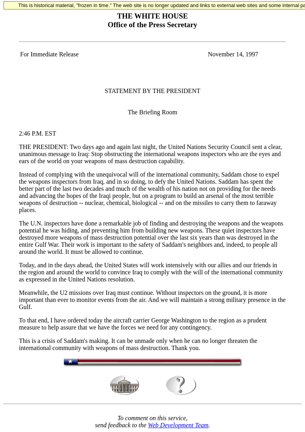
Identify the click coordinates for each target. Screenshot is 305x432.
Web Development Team (178, 425)
